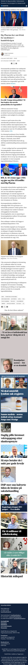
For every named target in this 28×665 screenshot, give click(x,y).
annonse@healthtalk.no (15, 616)
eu (23, 303)
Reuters (13, 83)
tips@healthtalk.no (16, 615)
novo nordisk (5, 301)
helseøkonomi (5, 299)
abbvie (3, 303)
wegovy (13, 301)
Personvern (4, 627)
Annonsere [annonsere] (4, 623)
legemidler (20, 301)
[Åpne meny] (26, 6)
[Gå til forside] (12, 5)
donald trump (11, 303)
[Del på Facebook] (12, 63)
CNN (11, 131)
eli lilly (19, 303)
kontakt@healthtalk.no (19, 618)
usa (23, 299)
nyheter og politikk (11, 296)
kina (19, 299)
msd (3, 296)
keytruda (14, 299)
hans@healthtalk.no (6, 612)
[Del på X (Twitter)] (14, 63)
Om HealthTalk (5, 621)
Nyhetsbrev (4, 624)
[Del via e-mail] (16, 63)
